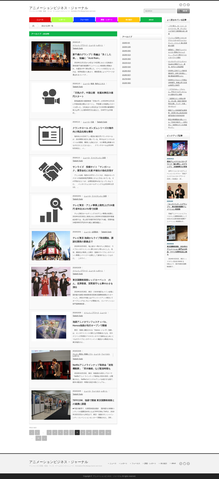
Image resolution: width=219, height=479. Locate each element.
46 (38, 438)
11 (95, 432)
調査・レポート (107, 20)
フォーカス (84, 20)
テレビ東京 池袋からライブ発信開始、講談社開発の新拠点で (93, 240)
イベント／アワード (80, 45)
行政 (92, 122)
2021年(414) (126, 63)
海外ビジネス (100, 84)
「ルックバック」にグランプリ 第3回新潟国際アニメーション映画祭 (177, 206)
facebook (188, 4)
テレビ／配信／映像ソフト (83, 354)
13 (108, 432)
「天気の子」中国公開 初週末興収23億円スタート (93, 95)
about (151, 20)
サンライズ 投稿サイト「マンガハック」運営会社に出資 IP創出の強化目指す (93, 169)
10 (89, 432)
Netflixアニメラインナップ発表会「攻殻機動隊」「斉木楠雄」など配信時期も (93, 367)
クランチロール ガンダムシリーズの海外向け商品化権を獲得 (93, 130)
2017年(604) (126, 79)
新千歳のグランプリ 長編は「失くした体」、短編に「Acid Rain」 (92, 56)
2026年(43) (126, 43)
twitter (184, 4)
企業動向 (95, 232)
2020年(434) (126, 67)
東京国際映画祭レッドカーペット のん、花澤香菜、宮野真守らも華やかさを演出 (93, 283)
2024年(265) (126, 51)
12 (102, 432)
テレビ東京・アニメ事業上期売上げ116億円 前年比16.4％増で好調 (93, 207)
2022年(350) (126, 59)
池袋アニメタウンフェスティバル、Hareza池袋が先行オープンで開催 (90, 324)
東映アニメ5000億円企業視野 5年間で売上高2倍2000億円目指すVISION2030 (177, 112)
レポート (62, 20)
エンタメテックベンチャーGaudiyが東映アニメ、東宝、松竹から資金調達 (177, 64)
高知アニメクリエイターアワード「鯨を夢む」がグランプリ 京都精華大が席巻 (177, 164)
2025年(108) (126, 47)
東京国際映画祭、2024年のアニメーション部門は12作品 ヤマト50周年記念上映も (177, 250)
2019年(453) (126, 71)
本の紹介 (129, 20)
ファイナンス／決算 (98, 158)
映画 (92, 84)
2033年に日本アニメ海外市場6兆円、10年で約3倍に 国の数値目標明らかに (177, 73)
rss (180, 4)
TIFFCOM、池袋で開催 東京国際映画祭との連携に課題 (94, 402)
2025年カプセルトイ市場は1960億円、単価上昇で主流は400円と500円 (177, 82)
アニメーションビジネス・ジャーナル (58, 8)
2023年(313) (126, 55)
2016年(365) (126, 83)
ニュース (40, 20)
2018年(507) (126, 75)
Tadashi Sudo (78, 48)
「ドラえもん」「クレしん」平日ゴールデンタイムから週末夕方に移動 (177, 91)
